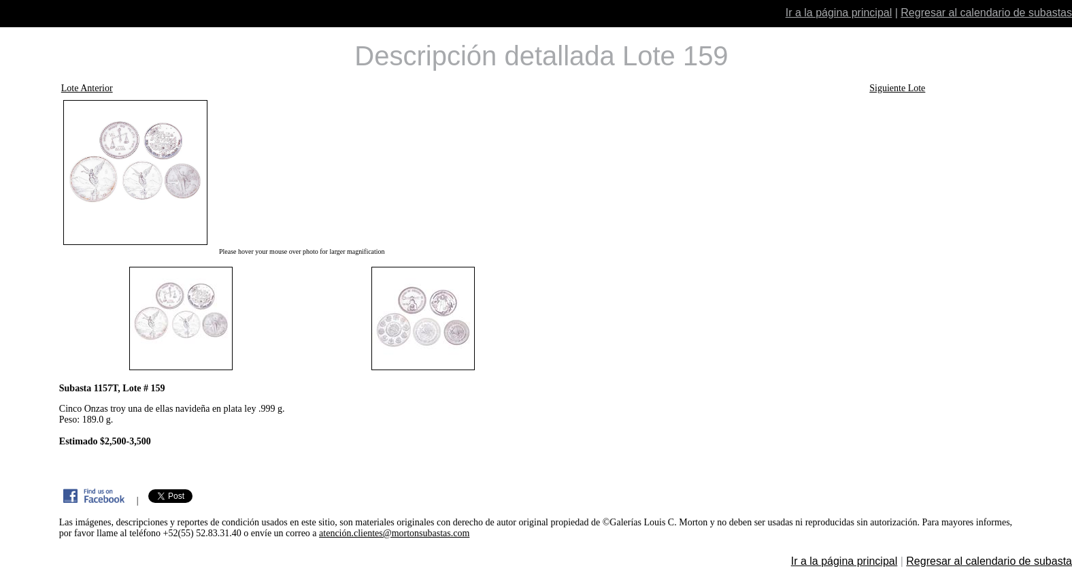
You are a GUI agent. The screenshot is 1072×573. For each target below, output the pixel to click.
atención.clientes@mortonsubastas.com (394, 533)
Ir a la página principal (839, 12)
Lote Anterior (87, 88)
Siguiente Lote (897, 88)
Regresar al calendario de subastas (986, 12)
